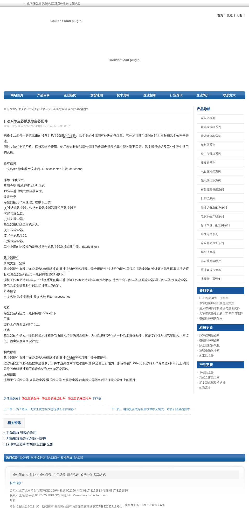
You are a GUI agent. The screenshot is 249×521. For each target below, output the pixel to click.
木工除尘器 (206, 355)
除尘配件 (53, 457)
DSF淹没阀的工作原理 (213, 298)
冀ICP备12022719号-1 (107, 506)
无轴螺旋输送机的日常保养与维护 (221, 313)
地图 (239, 15)
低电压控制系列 (211, 180)
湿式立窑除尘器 (209, 377)
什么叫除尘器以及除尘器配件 (69, 109)
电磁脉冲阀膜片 (211, 261)
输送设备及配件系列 (214, 207)
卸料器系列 (208, 145)
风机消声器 (208, 252)
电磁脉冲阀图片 (209, 340)
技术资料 (123, 95)
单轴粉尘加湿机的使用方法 (216, 303)
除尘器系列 (208, 118)
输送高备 (205, 387)
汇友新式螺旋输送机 (212, 382)
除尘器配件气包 (209, 345)
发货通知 (96, 95)
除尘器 (78, 457)
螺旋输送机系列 (211, 127)
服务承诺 (73, 474)
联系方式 (229, 95)
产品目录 (43, 95)
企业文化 (32, 474)
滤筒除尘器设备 (211, 279)
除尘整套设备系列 (212, 243)
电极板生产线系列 (212, 216)
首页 (220, 15)
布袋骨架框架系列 (212, 189)
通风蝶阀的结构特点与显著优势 (219, 308)
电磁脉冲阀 (51, 269)
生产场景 (59, 474)
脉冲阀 (67, 280)
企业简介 (202, 95)
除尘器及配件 (30, 398)
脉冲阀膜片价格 (211, 270)
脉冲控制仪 (67, 269)
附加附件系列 (209, 234)
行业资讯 (176, 95)
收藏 (230, 15)
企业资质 (46, 474)
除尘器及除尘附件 (79, 398)
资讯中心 (29, 109)
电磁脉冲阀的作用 (210, 318)
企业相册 (149, 95)
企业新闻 (70, 95)
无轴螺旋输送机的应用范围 (26, 438)
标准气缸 (66, 457)
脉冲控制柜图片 (209, 335)
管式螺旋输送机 (211, 136)
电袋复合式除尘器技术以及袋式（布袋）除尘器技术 (156, 409)
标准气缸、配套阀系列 (215, 225)
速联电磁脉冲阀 (209, 350)
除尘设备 (69, 135)
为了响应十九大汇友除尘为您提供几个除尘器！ (46, 409)
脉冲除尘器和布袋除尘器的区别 (29, 444)
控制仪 (70, 357)
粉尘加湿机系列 (211, 153)
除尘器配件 (11, 258)
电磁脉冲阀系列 (211, 171)
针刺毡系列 (208, 198)
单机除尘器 (206, 372)
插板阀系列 (208, 162)
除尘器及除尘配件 (53, 398)
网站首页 (17, 95)
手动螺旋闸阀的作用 (21, 433)
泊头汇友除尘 (21, 126)
